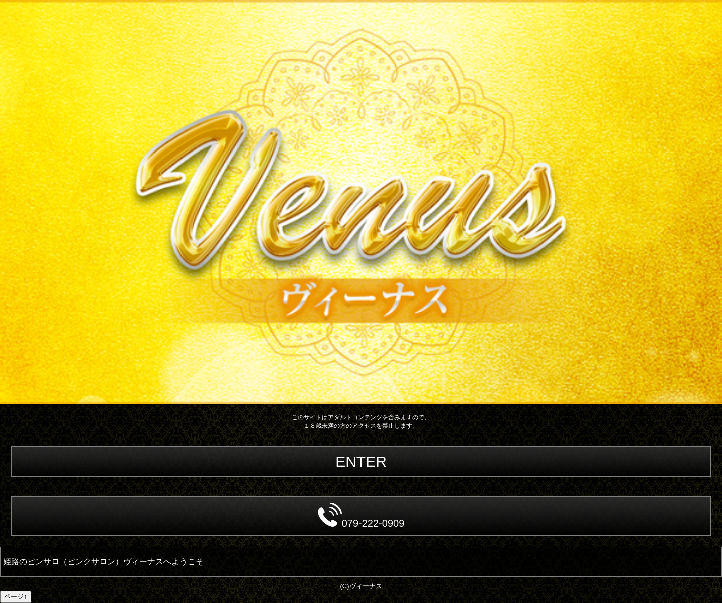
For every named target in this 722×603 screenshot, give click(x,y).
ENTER (361, 461)
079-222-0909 (361, 516)
